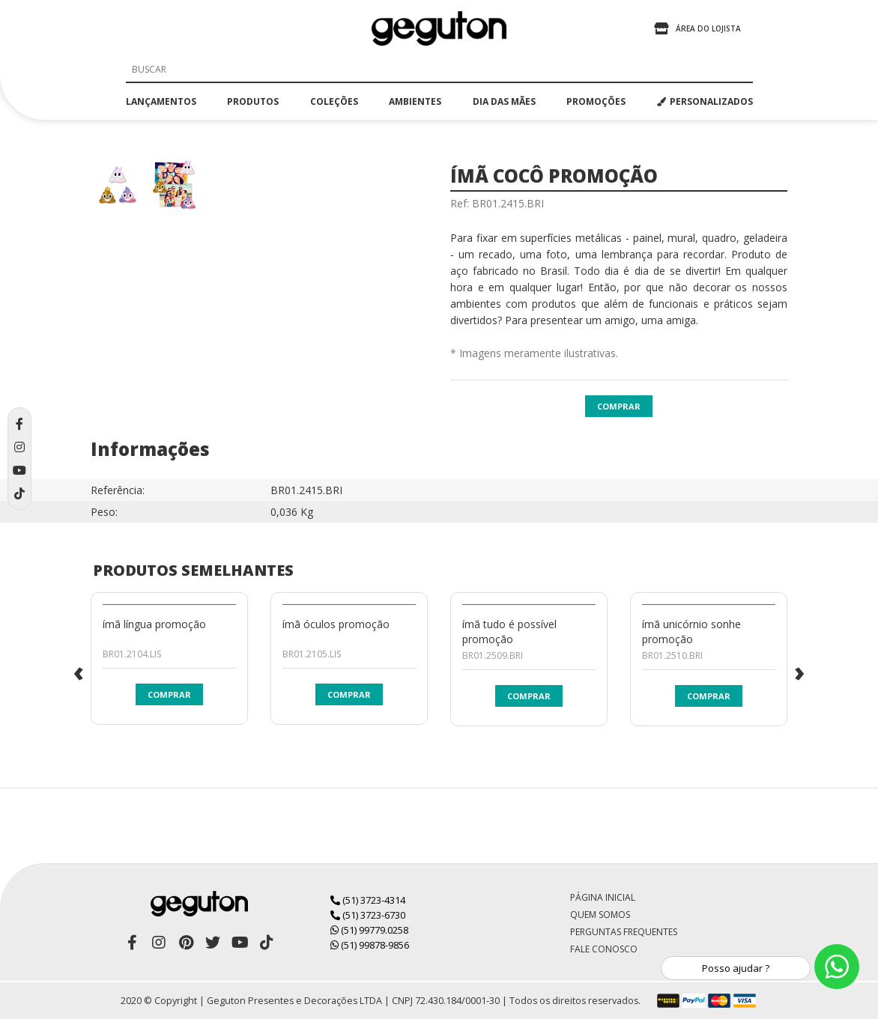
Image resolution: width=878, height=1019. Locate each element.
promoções (596, 101)
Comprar (619, 406)
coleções (334, 101)
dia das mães (504, 101)
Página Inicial (602, 897)
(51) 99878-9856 (369, 945)
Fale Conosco (604, 949)
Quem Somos (600, 914)
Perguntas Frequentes (623, 931)
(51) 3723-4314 (367, 900)
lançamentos (161, 101)
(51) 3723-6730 (367, 915)
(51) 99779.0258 (369, 930)
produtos (253, 101)
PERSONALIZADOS (705, 101)
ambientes (415, 101)
